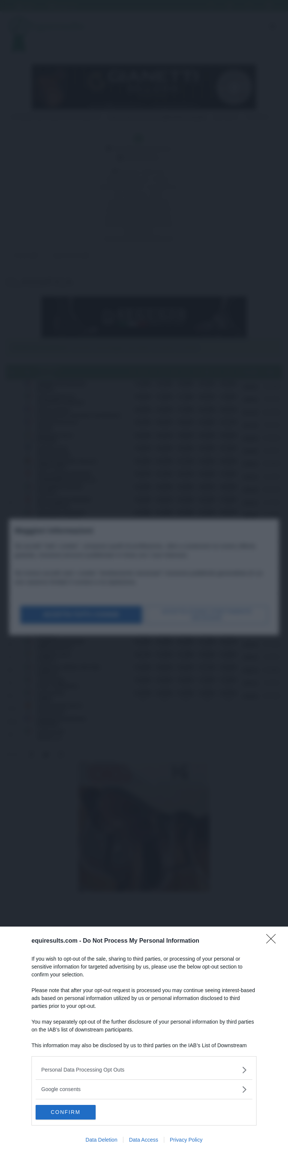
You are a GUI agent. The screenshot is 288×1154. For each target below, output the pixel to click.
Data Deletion (101, 1140)
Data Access (143, 1140)
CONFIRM (71, 1112)
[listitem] (144, 1069)
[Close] (273, 941)
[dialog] (144, 1040)
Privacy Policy (186, 1140)
